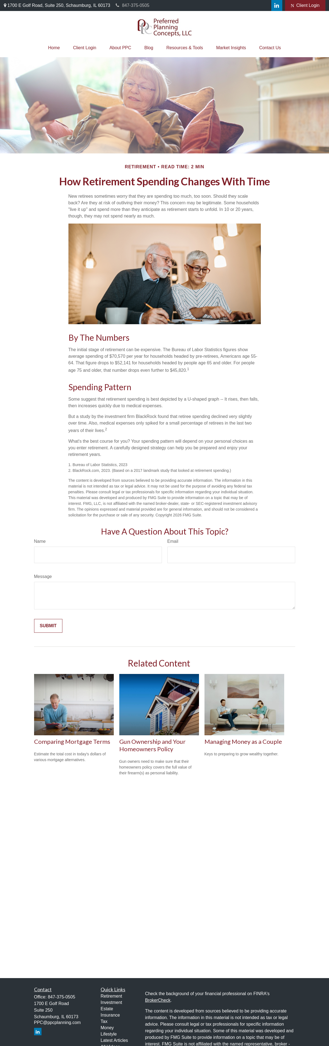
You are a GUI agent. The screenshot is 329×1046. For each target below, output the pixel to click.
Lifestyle (109, 1034)
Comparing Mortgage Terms (72, 741)
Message (43, 576)
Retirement (111, 996)
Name (40, 541)
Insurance (110, 1015)
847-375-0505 (133, 5)
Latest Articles (114, 1040)
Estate (107, 1008)
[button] (54, 48)
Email (172, 541)
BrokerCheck (157, 1000)
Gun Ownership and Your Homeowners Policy (152, 745)
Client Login (305, 5)
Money (107, 1027)
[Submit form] (48, 626)
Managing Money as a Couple (243, 741)
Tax (104, 1021)
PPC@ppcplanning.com (57, 1022)
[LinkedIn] (276, 5)
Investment (111, 1002)
